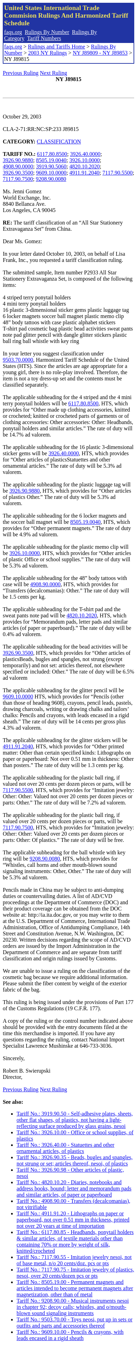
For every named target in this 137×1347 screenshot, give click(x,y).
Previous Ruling (21, 73)
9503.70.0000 (18, 360)
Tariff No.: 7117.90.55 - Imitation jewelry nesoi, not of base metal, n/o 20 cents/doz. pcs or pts (74, 1260)
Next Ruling (53, 73)
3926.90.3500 (18, 173)
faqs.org (13, 32)
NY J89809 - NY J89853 (100, 53)
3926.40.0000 (85, 154)
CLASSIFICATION (59, 141)
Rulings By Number (47, 32)
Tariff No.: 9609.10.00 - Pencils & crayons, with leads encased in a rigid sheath (70, 1335)
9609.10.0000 (51, 173)
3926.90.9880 (18, 160)
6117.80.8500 (52, 154)
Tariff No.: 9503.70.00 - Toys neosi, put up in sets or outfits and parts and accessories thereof (75, 1323)
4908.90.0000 (18, 166)
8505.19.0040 (51, 160)
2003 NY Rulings (47, 53)
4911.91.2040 (84, 173)
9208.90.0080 (51, 179)
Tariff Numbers (44, 38)
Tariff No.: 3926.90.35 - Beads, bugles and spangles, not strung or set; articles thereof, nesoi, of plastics (75, 1160)
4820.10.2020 (84, 166)
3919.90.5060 (51, 166)
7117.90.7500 (18, 179)
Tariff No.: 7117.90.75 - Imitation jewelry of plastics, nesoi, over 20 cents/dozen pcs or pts (75, 1273)
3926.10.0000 (84, 160)
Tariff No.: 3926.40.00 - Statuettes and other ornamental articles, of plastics (65, 1148)
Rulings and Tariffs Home (56, 47)
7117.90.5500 (117, 173)
